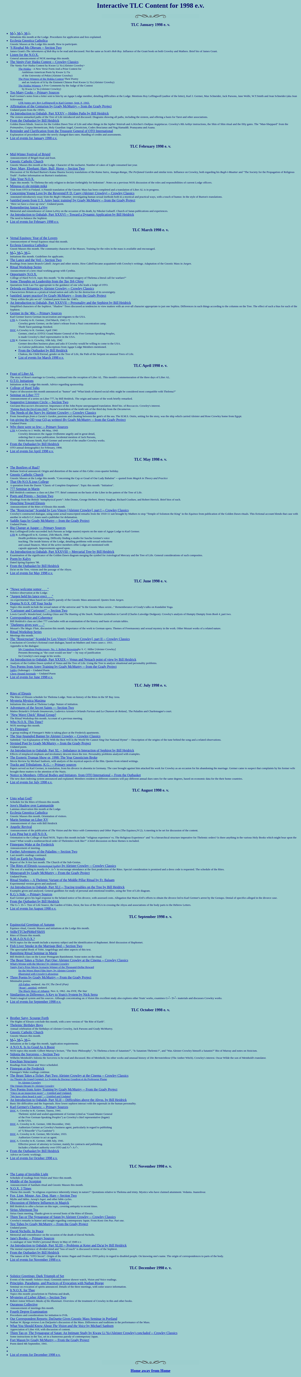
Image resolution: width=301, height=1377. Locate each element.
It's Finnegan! (19, 729)
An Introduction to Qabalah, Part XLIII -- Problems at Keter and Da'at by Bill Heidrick (68, 1245)
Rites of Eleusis (20, 693)
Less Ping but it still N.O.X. (28, 834)
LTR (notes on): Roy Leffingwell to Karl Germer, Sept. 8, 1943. (54, 102)
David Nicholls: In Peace (26, 1231)
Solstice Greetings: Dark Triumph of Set (37, 1276)
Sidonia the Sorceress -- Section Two (34, 1054)
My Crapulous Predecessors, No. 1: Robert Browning (48, 649)
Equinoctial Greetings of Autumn (32, 924)
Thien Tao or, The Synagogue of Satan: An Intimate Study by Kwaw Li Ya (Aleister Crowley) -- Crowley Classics (93, 1333)
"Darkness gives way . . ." (27, 625)
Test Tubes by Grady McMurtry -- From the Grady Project (49, 1224)
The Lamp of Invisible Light (29, 1174)
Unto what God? (21, 798)
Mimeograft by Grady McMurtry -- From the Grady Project (50, 873)
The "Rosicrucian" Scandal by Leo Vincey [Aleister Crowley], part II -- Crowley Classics (70, 639)
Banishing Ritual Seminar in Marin (33, 953)
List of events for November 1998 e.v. (35, 1259)
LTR (12, 320)
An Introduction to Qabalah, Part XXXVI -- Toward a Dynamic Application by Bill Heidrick (72, 214)
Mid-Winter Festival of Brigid (30, 154)
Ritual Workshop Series (26, 267)
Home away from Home (150, 1370)
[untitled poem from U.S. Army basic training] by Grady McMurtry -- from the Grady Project (72, 200)
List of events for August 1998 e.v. (33, 908)
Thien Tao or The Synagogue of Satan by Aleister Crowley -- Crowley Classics (63, 1217)
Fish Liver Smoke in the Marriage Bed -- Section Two (46, 946)
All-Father (24, 984)
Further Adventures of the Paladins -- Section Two (43, 851)
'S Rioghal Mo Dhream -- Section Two (36, 47)
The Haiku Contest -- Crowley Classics (44, 62)
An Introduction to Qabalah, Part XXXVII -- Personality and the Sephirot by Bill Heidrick (70, 302)
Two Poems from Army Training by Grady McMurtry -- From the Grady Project (63, 1089)
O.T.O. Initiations (22, 381)
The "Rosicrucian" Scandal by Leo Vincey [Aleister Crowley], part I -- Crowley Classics (69, 510)
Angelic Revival (21, 827)
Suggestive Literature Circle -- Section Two (39, 402)
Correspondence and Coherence (31, 617)
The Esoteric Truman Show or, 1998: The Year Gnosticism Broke (53, 757)
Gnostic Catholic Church (26, 161)
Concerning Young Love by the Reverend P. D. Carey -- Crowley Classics (72, 193)
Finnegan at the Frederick (27, 1068)
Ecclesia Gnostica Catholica (28, 40)
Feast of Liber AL (22, 373)
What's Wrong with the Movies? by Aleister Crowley (39, 963)
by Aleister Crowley (29, 1082)
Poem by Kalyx (20, 559)
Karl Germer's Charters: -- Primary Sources (39, 1107)
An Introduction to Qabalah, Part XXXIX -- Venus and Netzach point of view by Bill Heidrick (73, 659)
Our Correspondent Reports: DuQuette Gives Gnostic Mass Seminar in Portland (63, 1318)
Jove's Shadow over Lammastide (32, 805)
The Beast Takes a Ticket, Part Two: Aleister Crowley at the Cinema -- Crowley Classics (69, 1075)
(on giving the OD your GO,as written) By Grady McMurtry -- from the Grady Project (68, 420)
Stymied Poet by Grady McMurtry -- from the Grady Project (50, 743)
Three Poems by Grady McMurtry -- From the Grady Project (50, 977)
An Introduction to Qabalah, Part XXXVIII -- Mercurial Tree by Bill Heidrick (62, 551)
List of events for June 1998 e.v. (31, 677)
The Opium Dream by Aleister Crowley (32, 1085)
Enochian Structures (23, 1061)
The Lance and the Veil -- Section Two (36, 260)
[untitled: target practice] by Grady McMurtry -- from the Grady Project (58, 295)
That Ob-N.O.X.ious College (29, 481)
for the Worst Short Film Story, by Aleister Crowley (47, 970)
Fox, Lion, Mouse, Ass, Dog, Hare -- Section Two (43, 1195)
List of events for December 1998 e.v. (35, 1354)
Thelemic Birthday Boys (26, 1025)
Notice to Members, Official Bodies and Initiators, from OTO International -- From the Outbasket (75, 775)
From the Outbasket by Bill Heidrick (34, 120)
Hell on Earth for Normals (27, 858)
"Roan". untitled (27, 987)
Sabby (13, 670)
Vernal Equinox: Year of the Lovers (33, 238)
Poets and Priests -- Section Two (31, 496)
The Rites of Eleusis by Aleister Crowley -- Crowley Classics (63, 866)
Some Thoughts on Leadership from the (46, 281)
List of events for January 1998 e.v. (33, 138)
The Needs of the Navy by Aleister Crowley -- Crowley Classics (53, 412)
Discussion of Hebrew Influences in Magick (39, 1202)
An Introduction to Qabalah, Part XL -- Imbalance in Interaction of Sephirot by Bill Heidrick (72, 750)
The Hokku (24, 68)
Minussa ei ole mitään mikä (28, 186)
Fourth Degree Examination (28, 1311)
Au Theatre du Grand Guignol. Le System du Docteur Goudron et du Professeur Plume (58, 1079)
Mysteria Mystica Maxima (28, 700)
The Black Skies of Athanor (33, 991)
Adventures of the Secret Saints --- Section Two (42, 707)
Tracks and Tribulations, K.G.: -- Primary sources (43, 764)
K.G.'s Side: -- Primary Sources (31, 894)
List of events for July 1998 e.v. (31, 782)
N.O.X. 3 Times (20, 1188)
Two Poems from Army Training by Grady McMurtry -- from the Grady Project (63, 666)
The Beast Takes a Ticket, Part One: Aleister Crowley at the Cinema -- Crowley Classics (69, 960)
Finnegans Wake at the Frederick (32, 844)
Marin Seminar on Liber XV (29, 819)
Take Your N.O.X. (22, 179)
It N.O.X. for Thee (22, 1290)
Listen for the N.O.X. (24, 55)
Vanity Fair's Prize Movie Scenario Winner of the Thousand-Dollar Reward (52, 967)
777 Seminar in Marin (25, 489)
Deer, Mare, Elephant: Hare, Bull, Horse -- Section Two (47, 168)
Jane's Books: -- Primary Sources (32, 1238)
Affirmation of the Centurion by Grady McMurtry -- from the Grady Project (61, 106)
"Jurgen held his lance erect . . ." (31, 596)
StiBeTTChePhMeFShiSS (27, 931)
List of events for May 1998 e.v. (31, 573)
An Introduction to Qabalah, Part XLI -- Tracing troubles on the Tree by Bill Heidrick (67, 887)
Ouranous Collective (24, 1304)
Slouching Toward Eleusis (27, 503)
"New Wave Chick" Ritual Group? (33, 715)
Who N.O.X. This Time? (26, 722)
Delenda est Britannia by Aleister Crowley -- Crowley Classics (52, 288)
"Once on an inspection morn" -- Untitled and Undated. (41, 1093)
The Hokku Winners (29, 85)
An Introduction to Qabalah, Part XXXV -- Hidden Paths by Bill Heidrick (59, 113)
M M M (20, 33)
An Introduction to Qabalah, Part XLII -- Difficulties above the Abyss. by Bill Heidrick (68, 1100)
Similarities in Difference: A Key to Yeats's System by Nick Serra (54, 994)
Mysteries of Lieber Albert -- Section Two (38, 1297)
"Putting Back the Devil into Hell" (29, 409)
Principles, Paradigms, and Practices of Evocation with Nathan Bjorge (57, 1283)
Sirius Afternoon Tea (24, 1210)
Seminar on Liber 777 (24, 395)
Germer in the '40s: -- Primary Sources (36, 313)
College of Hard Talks (25, 388)
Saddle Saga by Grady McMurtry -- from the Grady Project (49, 520)
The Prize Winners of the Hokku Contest (41, 78)
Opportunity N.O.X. (23, 274)
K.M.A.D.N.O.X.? (22, 939)
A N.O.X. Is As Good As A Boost (32, 1047)
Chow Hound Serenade (23, 673)
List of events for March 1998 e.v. (41, 357)
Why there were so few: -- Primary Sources (39, 427)
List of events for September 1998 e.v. (35, 1001)
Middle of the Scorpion (25, 1181)
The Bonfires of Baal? (25, 467)
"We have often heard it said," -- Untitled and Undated (40, 1096)
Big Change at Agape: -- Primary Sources (38, 528)
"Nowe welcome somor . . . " (29, 589)
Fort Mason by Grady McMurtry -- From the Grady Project (49, 1340)
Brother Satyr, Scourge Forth (29, 1018)
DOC (13, 330)
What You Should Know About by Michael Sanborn (62, 1326)
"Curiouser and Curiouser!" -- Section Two (38, 610)
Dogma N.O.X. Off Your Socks (31, 603)
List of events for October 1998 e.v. (33, 1158)
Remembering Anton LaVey (29, 207)
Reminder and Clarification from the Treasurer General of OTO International (61, 131)
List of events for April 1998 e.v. (32, 451)
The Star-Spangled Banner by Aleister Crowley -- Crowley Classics (55, 736)
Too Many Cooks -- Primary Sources (34, 92)
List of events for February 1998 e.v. (34, 221)
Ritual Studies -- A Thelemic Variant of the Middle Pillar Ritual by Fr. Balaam (62, 880)
